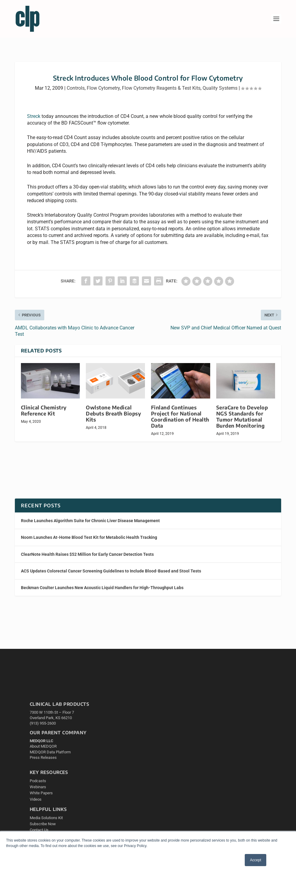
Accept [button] (255, 860)
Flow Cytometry (103, 88)
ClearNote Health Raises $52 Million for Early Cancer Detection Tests (87, 554)
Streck (33, 116)
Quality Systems (220, 88)
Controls (76, 88)
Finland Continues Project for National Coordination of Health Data (180, 416)
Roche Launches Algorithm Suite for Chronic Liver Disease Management (90, 520)
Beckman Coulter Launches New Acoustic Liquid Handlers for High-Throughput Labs (102, 587)
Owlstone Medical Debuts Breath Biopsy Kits (113, 413)
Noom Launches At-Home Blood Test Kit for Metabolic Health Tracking (89, 537)
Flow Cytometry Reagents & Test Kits (161, 88)
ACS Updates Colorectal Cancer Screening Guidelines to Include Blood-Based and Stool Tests (111, 571)
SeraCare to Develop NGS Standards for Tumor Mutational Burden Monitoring (242, 416)
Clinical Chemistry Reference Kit (44, 410)
